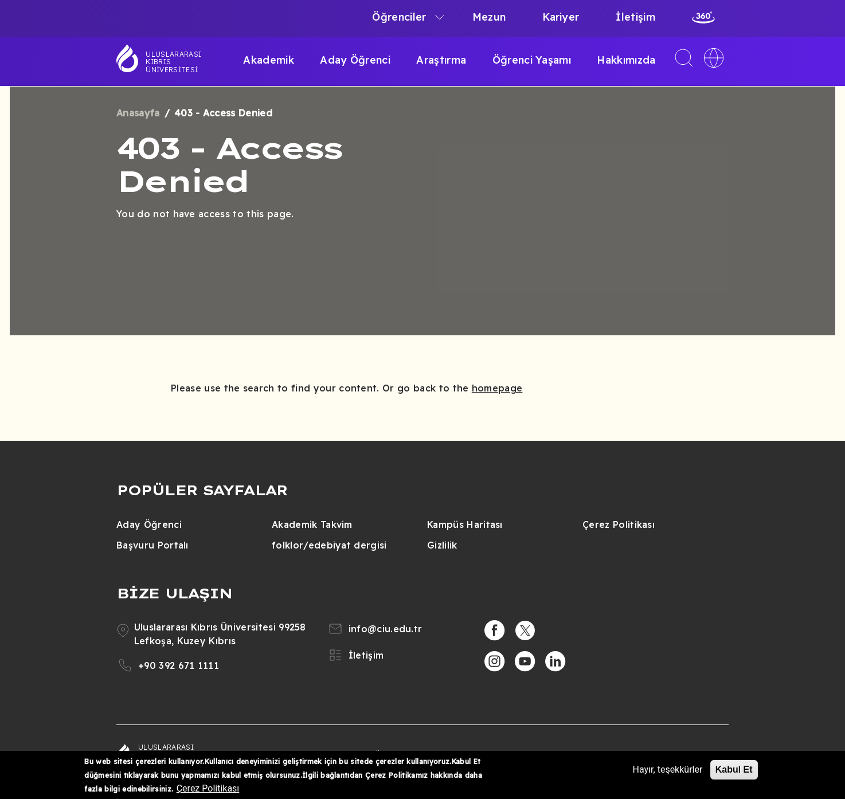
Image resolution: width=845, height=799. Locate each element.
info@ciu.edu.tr (385, 628)
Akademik (268, 59)
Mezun (489, 16)
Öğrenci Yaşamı (531, 59)
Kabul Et (734, 773)
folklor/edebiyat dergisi (329, 545)
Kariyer (560, 16)
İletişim (635, 16)
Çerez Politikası (618, 524)
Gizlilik (442, 545)
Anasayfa (138, 113)
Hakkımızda (626, 59)
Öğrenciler (399, 16)
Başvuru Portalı (152, 545)
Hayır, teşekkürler (668, 772)
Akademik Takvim (312, 524)
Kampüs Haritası (465, 524)
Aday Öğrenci (355, 59)
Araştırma (441, 59)
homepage (497, 388)
